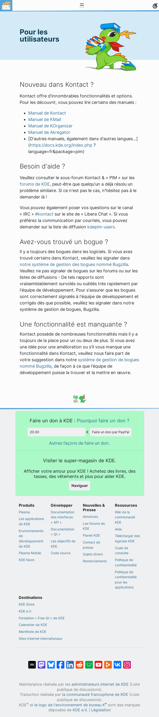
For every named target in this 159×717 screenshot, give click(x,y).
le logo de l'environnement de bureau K (70, 705)
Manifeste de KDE (32, 632)
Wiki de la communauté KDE (125, 517)
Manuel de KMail (44, 119)
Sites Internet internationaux (40, 638)
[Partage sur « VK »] (117, 662)
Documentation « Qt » (62, 531)
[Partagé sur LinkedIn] (70, 662)
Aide (118, 529)
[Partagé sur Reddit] (79, 662)
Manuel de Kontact (47, 113)
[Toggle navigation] (82, 5)
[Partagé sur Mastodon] (41, 662)
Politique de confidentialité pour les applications (126, 579)
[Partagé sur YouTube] (98, 662)
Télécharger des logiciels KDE (127, 538)
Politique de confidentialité (126, 562)
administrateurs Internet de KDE (100, 684)
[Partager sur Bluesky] (51, 662)
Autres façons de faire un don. (79, 443)
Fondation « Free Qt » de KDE (42, 618)
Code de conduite (121, 550)
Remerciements (95, 561)
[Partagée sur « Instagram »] (127, 662)
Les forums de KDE (94, 526)
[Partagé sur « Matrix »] (32, 662)
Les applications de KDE (31, 521)
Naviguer (79, 485)
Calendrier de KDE (33, 625)
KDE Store (26, 604)
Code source (60, 553)
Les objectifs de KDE (63, 543)
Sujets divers (93, 554)
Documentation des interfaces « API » (62, 517)
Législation (101, 710)
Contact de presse (91, 544)
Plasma (24, 512)
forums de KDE (35, 184)
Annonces (90, 517)
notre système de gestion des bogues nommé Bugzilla (74, 264)
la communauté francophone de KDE (95, 694)
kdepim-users (101, 226)
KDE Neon (26, 560)
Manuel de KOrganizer (50, 125)
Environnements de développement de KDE (31, 538)
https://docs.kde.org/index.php (61, 145)
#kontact (44, 214)
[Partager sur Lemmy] (89, 662)
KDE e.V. (25, 611)
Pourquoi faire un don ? (103, 420)
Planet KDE (91, 535)
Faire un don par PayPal (110, 432)
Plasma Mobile (30, 553)
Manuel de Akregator (49, 132)
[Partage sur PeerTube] (108, 662)
